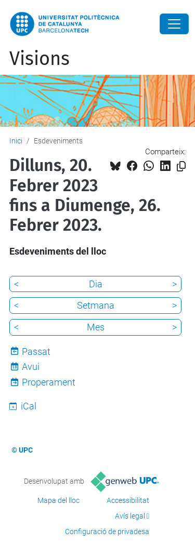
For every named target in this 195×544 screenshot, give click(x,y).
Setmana (95, 305)
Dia (95, 283)
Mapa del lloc (58, 500)
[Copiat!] (181, 167)
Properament (48, 382)
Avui (31, 366)
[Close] (174, 24)
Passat (36, 351)
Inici (15, 141)
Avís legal (130, 516)
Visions (39, 58)
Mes (96, 327)
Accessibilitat (128, 500)
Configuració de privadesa (107, 531)
